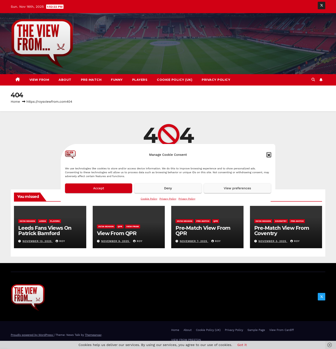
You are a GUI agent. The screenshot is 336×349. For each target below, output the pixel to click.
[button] (269, 155)
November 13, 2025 (38, 241)
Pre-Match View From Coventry (281, 230)
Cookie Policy (149, 198)
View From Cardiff (281, 330)
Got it (242, 345)
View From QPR (116, 233)
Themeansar (93, 335)
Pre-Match (91, 80)
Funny (117, 80)
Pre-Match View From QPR (203, 230)
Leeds (42, 221)
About (65, 80)
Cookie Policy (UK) (174, 80)
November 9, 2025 (115, 241)
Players (140, 80)
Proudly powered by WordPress (32, 335)
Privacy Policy (167, 198)
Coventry (281, 221)
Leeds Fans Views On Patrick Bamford (44, 230)
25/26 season (27, 221)
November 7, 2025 (194, 241)
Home (15, 102)
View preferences (237, 188)
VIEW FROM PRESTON (186, 339)
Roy (60, 241)
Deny (168, 188)
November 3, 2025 (272, 241)
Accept (98, 188)
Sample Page (256, 330)
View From (39, 80)
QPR (120, 226)
